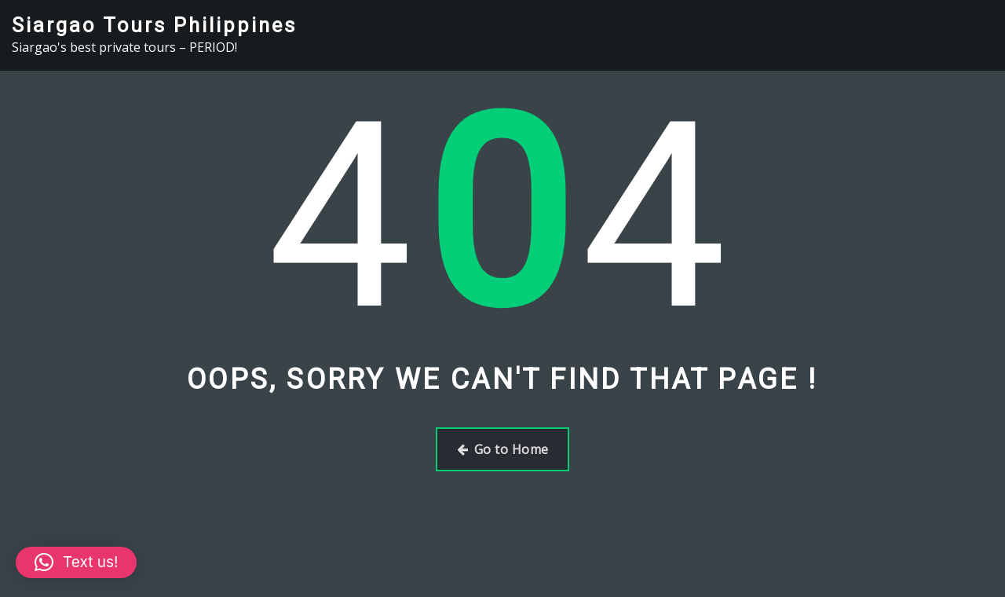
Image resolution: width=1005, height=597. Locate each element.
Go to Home (503, 449)
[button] (76, 562)
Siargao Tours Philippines (154, 25)
